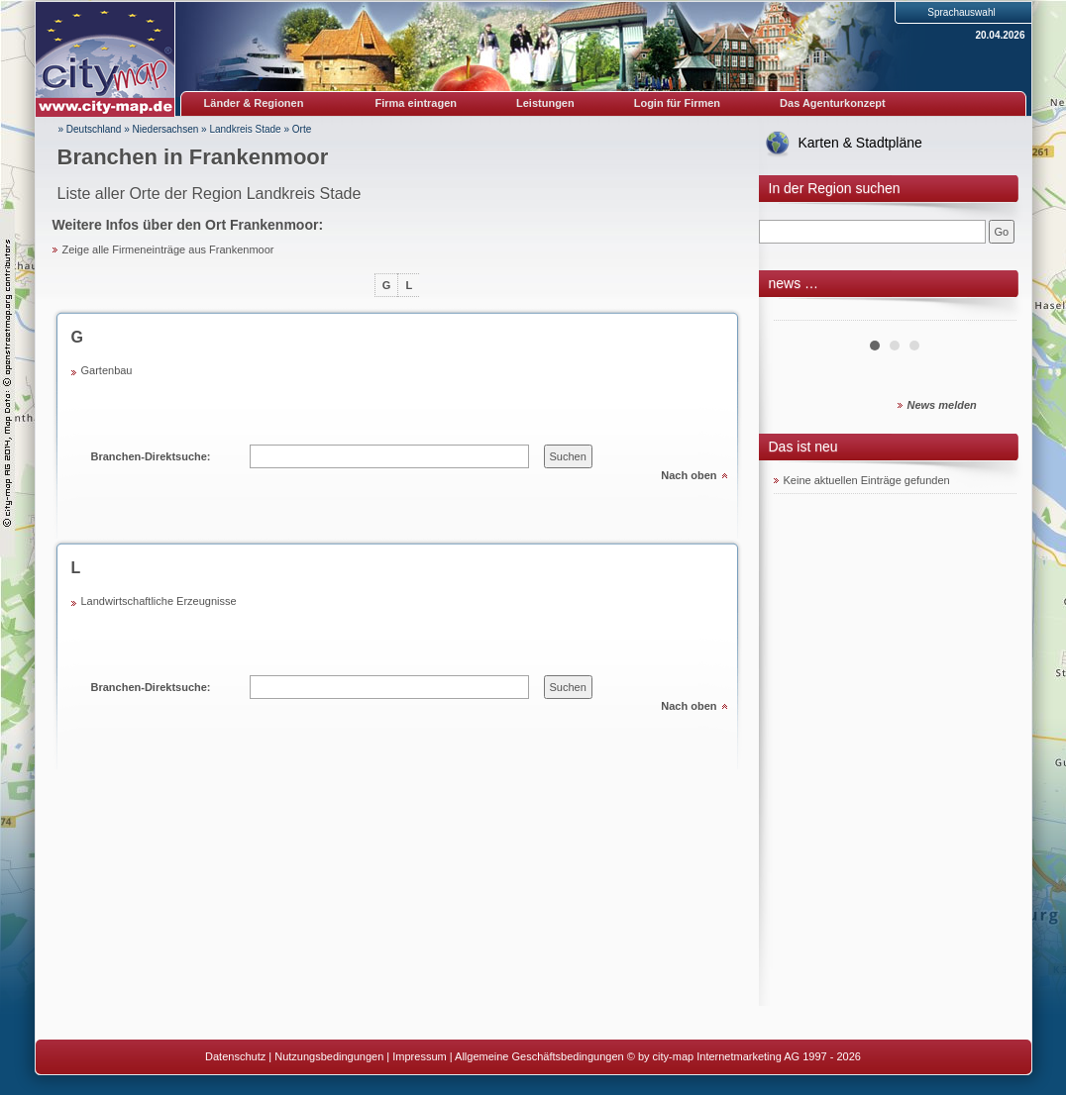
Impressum (419, 1056)
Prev (799, 313)
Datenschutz (235, 1056)
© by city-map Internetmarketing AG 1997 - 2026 (744, 1056)
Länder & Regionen (254, 103)
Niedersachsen (166, 129)
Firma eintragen (416, 103)
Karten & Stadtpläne (860, 142)
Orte (301, 129)
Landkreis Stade (244, 129)
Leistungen (545, 103)
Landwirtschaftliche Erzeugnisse (159, 601)
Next (991, 313)
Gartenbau (107, 370)
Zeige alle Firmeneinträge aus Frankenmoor (168, 249)
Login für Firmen (677, 103)
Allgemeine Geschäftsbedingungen (539, 1056)
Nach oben (688, 475)
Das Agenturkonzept (833, 103)
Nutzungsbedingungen (328, 1056)
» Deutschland (90, 129)
